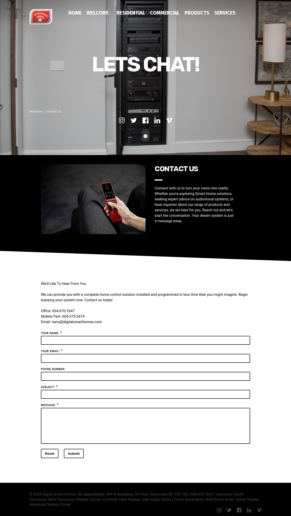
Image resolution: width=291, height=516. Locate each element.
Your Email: (50, 349)
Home (75, 13)
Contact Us (53, 111)
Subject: (48, 385)
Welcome (98, 13)
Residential (131, 13)
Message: (48, 403)
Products (197, 13)
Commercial (165, 13)
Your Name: (50, 331)
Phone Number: (53, 367)
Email (66, 508)
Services (225, 13)
